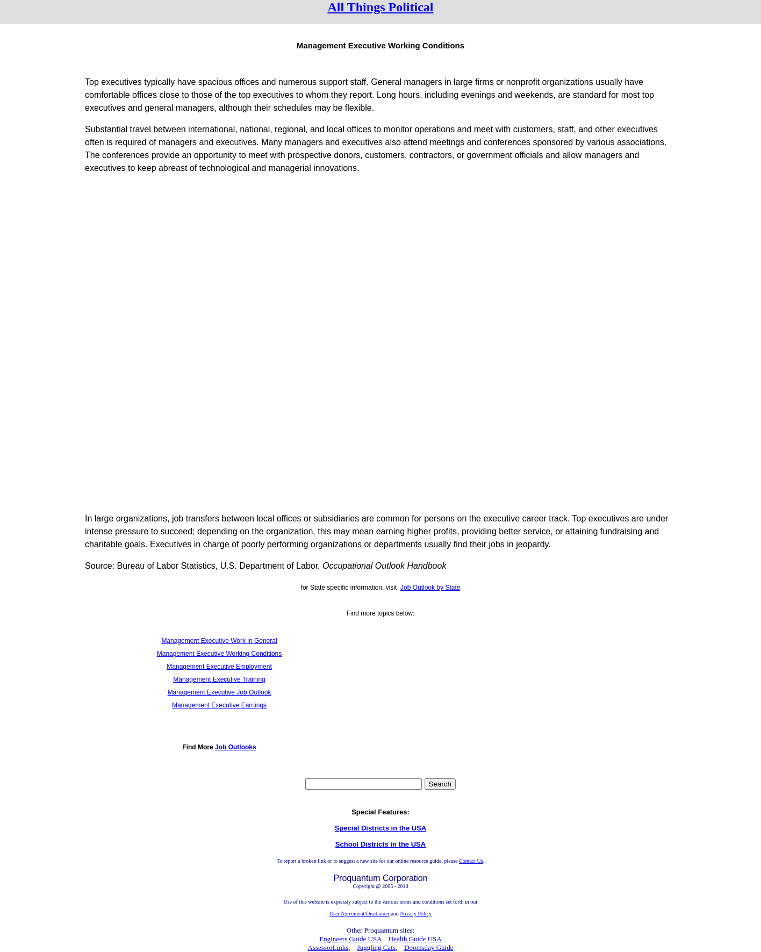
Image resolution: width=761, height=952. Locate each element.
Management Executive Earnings (219, 705)
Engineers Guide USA (350, 939)
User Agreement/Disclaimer (359, 914)
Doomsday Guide (428, 947)
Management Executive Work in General (219, 641)
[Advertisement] (380, 258)
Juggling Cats (376, 947)
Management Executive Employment (219, 666)
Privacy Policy (416, 914)
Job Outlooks (235, 747)
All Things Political (381, 7)
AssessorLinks (328, 947)
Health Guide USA (415, 939)
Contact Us (471, 861)
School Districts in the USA (380, 844)
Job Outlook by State (430, 587)
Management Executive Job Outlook (219, 692)
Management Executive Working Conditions (219, 653)
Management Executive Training (219, 679)
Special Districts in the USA (381, 828)
